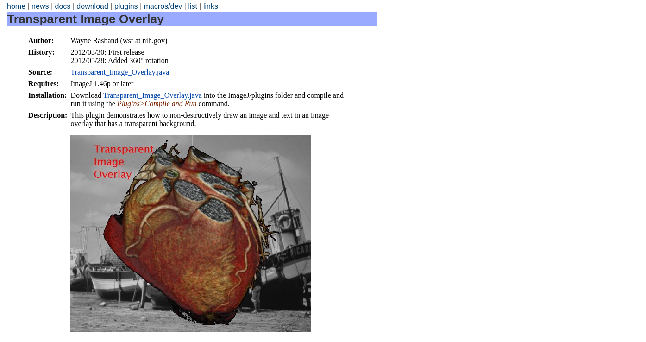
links (210, 6)
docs (62, 6)
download (92, 6)
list (192, 6)
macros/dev (163, 6)
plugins (126, 6)
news (40, 6)
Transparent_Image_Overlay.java (119, 72)
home (16, 6)
